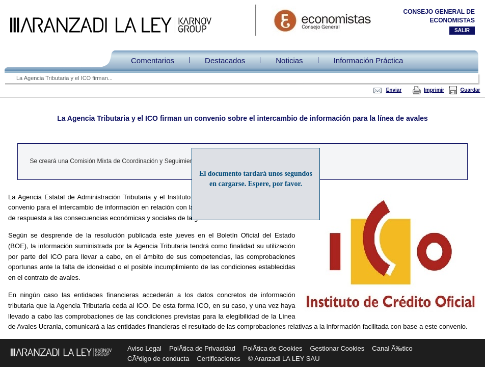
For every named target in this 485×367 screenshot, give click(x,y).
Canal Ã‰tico (392, 348)
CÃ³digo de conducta (158, 358)
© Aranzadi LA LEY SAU (284, 358)
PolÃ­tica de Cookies (272, 348)
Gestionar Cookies (337, 348)
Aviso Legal (144, 348)
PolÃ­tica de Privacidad (202, 348)
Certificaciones (218, 358)
